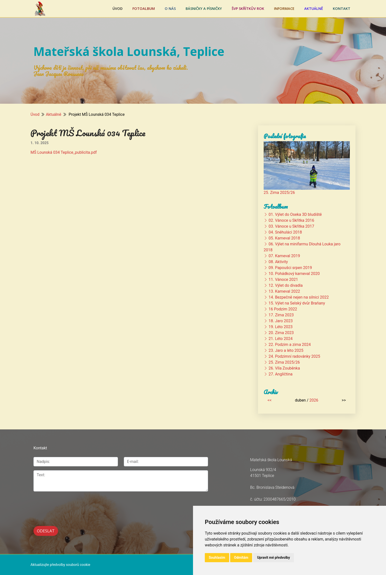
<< (270, 400)
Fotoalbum (143, 8)
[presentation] (70, 506)
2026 (313, 400)
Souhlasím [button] (217, 557)
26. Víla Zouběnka (284, 368)
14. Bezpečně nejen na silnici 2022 (299, 297)
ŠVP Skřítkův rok (248, 8)
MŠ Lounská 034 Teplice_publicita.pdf (64, 152)
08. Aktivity (278, 261)
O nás (170, 8)
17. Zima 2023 (281, 315)
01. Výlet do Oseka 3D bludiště (295, 214)
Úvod (118, 8)
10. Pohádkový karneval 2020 (294, 273)
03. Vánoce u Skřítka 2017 (291, 226)
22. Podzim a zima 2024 (290, 344)
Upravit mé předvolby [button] (273, 557)
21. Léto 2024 (280, 338)
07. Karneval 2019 (284, 256)
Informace (284, 8)
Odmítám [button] (241, 557)
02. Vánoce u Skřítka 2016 (291, 220)
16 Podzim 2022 (283, 309)
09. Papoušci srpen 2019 (290, 267)
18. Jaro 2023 (281, 321)
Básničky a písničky (204, 8)
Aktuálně (313, 8)
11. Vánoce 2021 (283, 279)
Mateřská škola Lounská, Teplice (128, 51)
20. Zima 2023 (281, 332)
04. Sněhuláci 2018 (285, 232)
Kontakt (341, 8)
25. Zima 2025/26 (279, 192)
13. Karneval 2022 (284, 291)
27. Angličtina (280, 374)
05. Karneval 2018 (284, 238)
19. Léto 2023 (280, 326)
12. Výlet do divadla (286, 285)
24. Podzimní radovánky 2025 (294, 356)
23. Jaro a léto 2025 (286, 350)
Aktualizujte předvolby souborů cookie (60, 564)
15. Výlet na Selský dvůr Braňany (297, 303)
